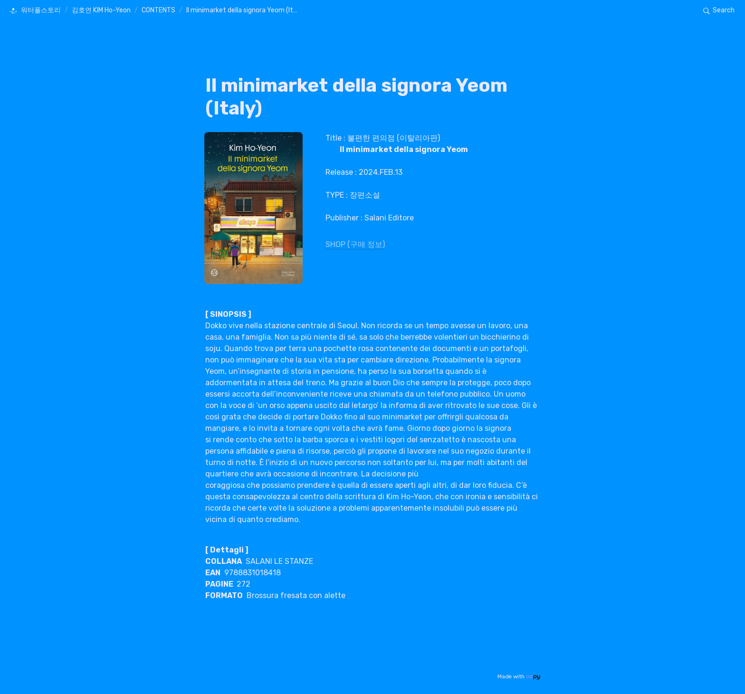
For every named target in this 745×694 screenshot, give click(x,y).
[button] (35, 11)
